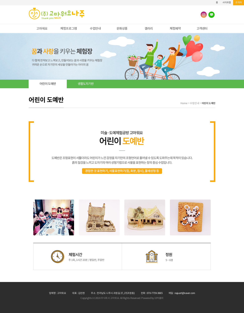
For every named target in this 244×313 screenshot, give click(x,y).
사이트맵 (227, 2)
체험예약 (175, 29)
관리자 (238, 2)
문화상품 (122, 29)
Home (183, 103)
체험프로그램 (68, 29)
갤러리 (149, 29)
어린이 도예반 (48, 84)
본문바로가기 (206, 1)
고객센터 (202, 29)
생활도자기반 (86, 84)
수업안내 (95, 29)
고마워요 (41, 29)
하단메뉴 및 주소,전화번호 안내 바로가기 (211, 1)
